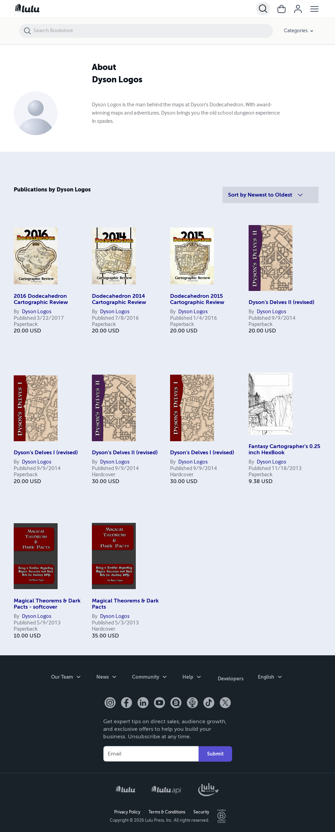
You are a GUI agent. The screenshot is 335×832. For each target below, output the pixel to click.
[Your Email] (151, 752)
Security (201, 810)
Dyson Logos (36, 312)
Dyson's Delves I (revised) (46, 452)
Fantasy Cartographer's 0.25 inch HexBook (284, 449)
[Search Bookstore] (153, 31)
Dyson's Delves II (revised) (281, 302)
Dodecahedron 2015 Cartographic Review (197, 299)
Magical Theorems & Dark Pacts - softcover (47, 604)
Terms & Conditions (166, 810)
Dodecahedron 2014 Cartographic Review (119, 299)
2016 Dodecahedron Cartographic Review (41, 299)
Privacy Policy (127, 810)
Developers (230, 677)
